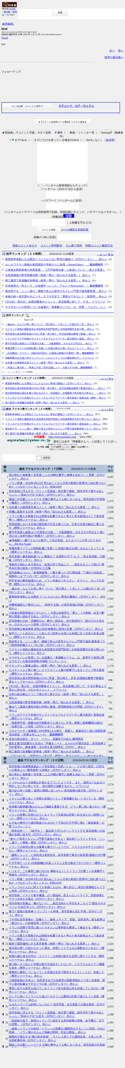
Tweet (4, 37)
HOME (12, 8)
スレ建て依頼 (74, 253)
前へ (121, 50)
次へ (112, 50)
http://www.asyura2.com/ (62, 445)
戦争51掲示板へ (114, 57)
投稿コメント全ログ (24, 253)
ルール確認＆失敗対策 (75, 237)
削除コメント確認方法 (99, 253)
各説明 (110, 139)
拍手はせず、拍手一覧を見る (76, 106)
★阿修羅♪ (8, 23)
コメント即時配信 (51, 253)
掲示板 (7, 11)
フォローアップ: (11, 71)
